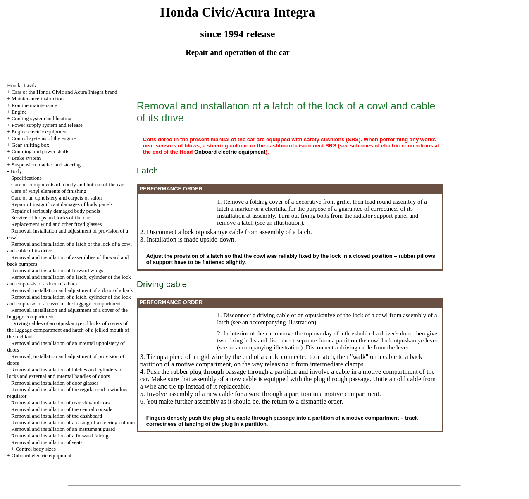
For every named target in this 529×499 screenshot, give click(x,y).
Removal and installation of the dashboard (56, 416)
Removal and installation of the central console (61, 409)
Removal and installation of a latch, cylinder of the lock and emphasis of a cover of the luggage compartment (69, 300)
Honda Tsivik (21, 85)
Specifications (26, 178)
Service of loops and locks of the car (50, 217)
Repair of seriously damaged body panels (55, 211)
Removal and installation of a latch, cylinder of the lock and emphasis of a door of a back (69, 280)
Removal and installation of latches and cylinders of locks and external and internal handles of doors (65, 372)
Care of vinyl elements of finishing (48, 191)
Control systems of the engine (44, 138)
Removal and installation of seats (47, 442)
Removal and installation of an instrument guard (63, 429)
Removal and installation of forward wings (57, 270)
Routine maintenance (34, 105)
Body (16, 171)
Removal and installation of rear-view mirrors (60, 402)
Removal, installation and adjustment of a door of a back (72, 290)
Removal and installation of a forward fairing (59, 435)
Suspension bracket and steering (46, 165)
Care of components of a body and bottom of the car (67, 184)
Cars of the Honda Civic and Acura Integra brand (64, 92)
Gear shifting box (30, 145)
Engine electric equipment (40, 131)
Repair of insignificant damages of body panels (62, 204)
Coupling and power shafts (40, 151)
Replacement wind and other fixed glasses (56, 224)
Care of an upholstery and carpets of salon (56, 198)
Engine (19, 112)
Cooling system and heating (41, 118)
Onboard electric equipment (41, 455)
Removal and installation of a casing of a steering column (73, 422)
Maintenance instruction (38, 98)
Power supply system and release (47, 125)
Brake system (26, 158)
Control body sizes (36, 449)
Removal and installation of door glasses (54, 383)
